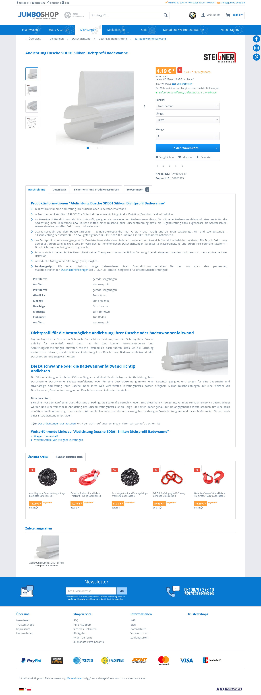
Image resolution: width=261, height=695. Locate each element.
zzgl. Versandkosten (182, 83)
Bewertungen (138, 189)
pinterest (53, 2)
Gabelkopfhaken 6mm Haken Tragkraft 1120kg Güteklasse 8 (86, 494)
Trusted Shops (25, 624)
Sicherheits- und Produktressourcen (96, 189)
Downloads (60, 189)
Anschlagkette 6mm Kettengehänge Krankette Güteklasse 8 (130, 494)
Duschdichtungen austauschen (57, 423)
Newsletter (23, 620)
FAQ (75, 620)
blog (65, 2)
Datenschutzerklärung (108, 596)
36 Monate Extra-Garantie (89, 642)
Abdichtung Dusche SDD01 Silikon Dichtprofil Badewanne (46, 564)
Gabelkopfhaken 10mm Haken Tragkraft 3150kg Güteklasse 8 (209, 494)
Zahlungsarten (139, 637)
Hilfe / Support (82, 624)
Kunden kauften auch (69, 457)
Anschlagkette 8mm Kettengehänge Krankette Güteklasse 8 (47, 494)
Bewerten (204, 157)
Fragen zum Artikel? (44, 436)
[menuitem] (193, 15)
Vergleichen (165, 157)
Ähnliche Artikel (38, 457)
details (33, 507)
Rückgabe (79, 633)
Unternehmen (24, 633)
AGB (133, 620)
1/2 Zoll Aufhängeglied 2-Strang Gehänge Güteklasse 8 (169, 494)
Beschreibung (36, 189)
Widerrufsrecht (82, 637)
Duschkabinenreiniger (74, 269)
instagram (38, 2)
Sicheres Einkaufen (85, 629)
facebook (22, 2)
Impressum (23, 629)
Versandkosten (139, 633)
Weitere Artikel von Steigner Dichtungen (57, 439)
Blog (133, 624)
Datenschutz (138, 629)
